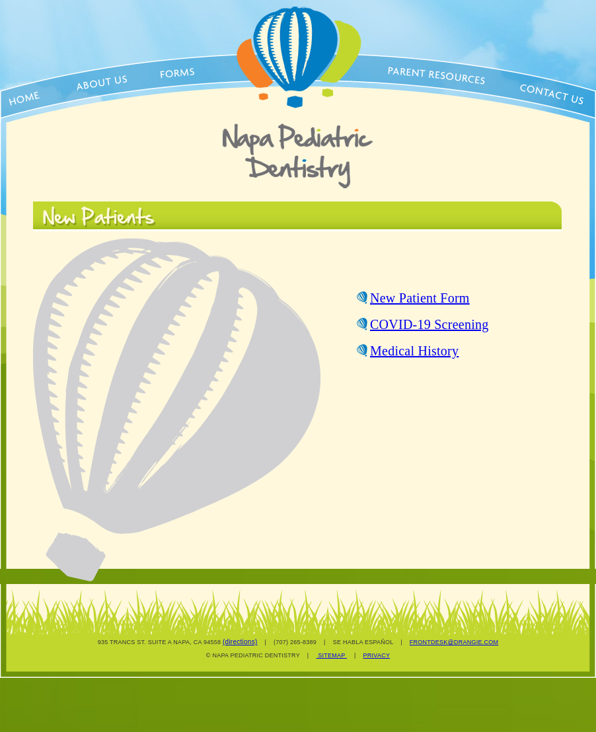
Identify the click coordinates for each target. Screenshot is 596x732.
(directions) (240, 641)
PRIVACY (377, 655)
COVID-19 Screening (429, 324)
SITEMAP (331, 655)
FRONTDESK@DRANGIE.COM (454, 642)
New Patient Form (420, 298)
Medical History (414, 351)
